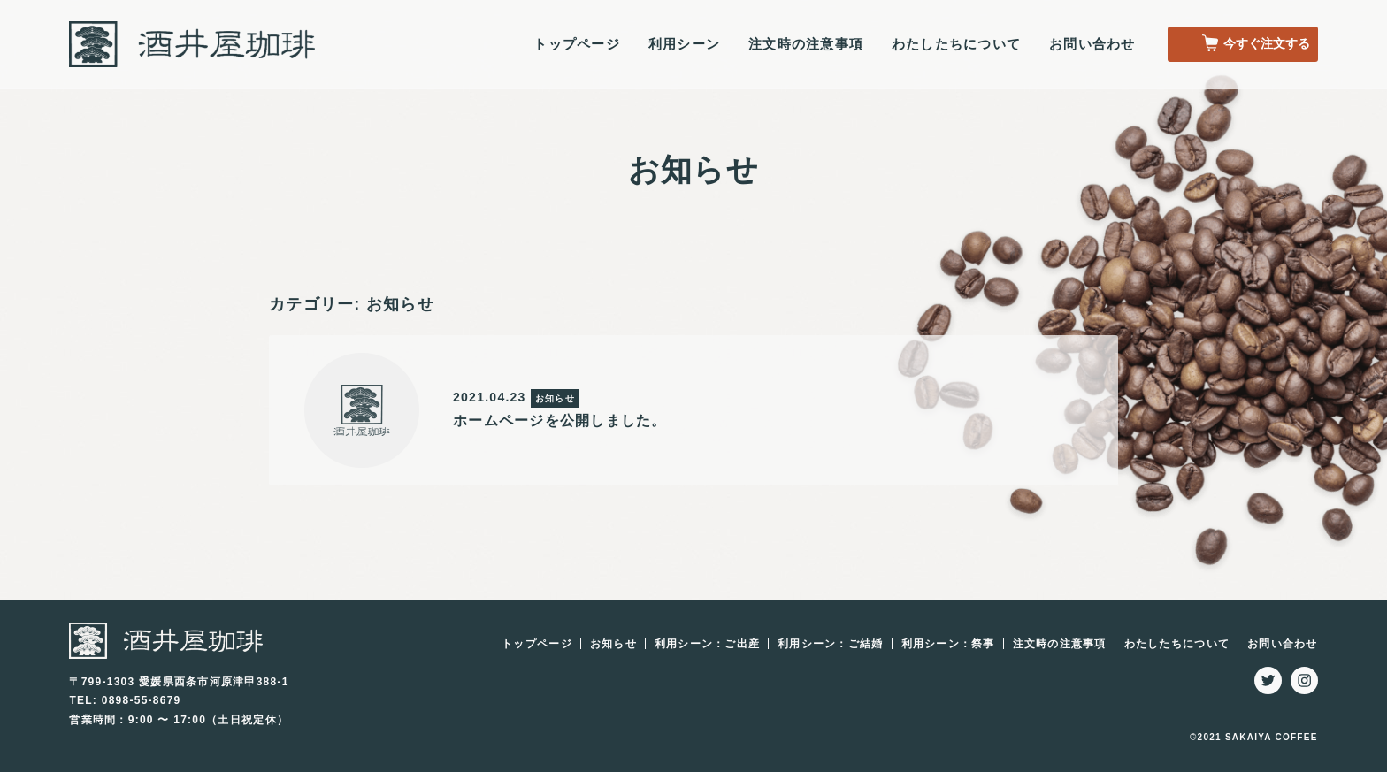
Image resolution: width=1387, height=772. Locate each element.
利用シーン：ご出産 (707, 644)
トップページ (576, 44)
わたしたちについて (956, 44)
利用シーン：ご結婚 (830, 644)
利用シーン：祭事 (948, 644)
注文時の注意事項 (805, 44)
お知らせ (613, 644)
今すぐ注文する (1253, 44)
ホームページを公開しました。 (560, 420)
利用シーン (683, 44)
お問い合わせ (1092, 44)
